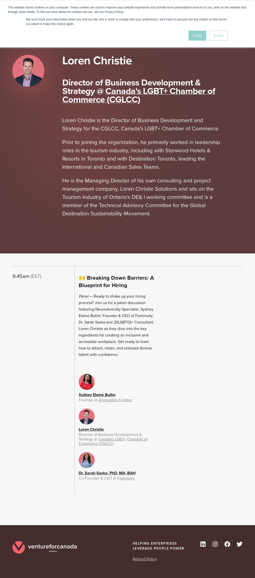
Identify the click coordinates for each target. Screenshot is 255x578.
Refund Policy (145, 559)
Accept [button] (197, 35)
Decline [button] (218, 35)
